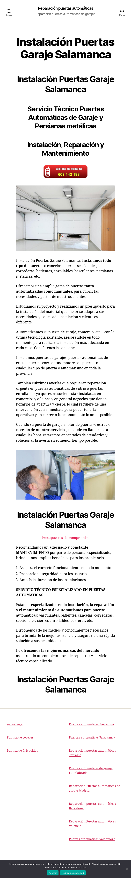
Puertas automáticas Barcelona (91, 725)
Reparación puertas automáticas (65, 8)
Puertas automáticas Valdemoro (92, 840)
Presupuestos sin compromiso (65, 538)
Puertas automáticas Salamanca (92, 738)
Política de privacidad (73, 873)
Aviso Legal (15, 725)
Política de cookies (20, 738)
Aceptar (53, 873)
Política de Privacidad (22, 751)
